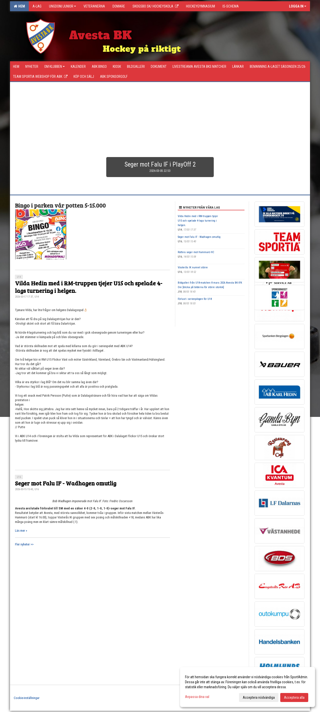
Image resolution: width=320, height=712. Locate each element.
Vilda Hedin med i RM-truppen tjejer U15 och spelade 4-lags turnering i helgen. (88, 286)
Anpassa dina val (197, 697)
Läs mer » (21, 530)
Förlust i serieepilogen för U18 (195, 299)
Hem (19, 6)
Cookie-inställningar (27, 698)
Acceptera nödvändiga (259, 697)
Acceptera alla (294, 697)
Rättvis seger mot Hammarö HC (196, 252)
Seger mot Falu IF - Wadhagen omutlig (65, 483)
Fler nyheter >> (24, 544)
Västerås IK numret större (193, 267)
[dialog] (247, 687)
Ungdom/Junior (62, 6)
